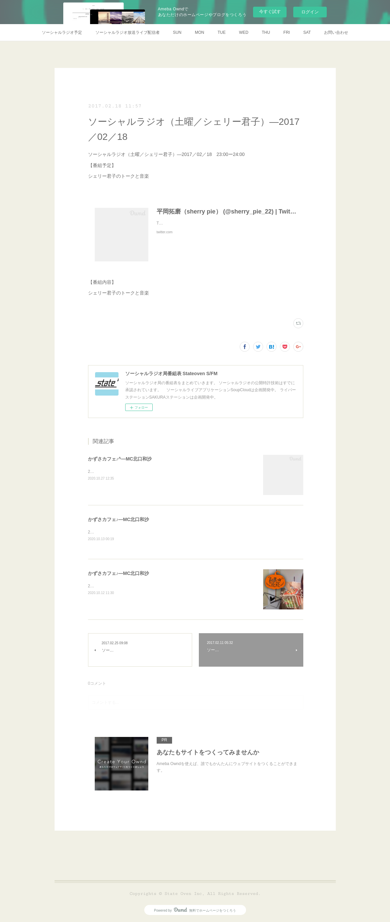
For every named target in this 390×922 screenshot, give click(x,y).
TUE (222, 32)
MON (199, 32)
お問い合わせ (336, 32)
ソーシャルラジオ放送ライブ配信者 (127, 32)
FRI (287, 32)
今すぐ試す (270, 11)
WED (243, 32)
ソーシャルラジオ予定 (62, 32)
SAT (307, 32)
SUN (177, 32)
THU (266, 32)
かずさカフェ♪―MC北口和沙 (118, 519)
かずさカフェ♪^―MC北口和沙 (120, 459)
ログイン (310, 11)
